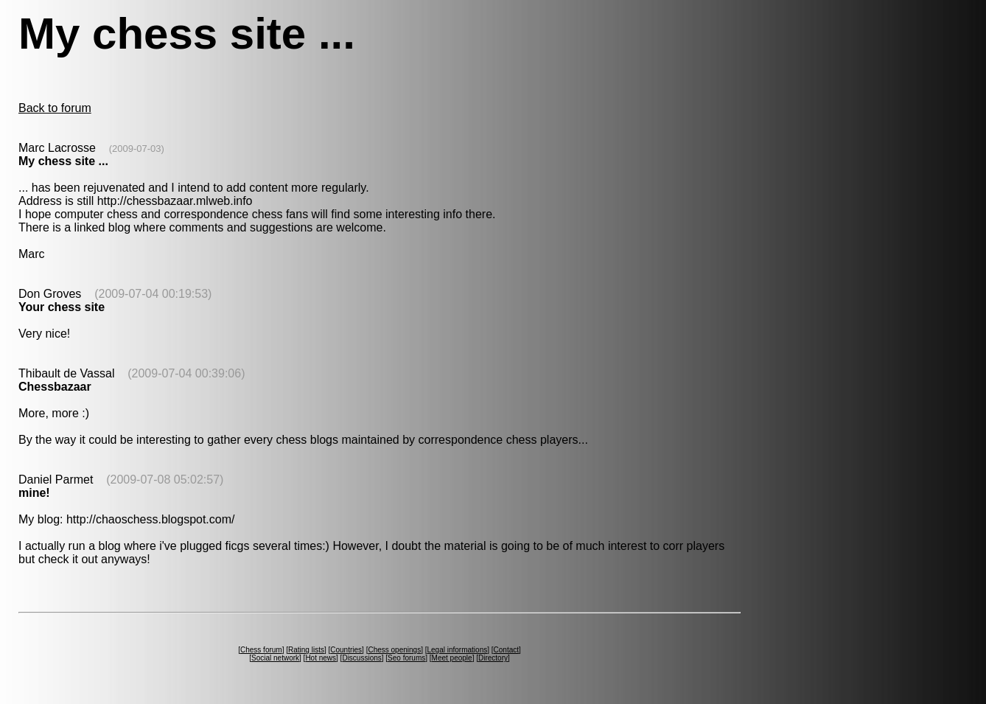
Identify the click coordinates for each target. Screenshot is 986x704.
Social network (275, 658)
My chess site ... (63, 161)
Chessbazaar (54, 386)
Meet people (452, 658)
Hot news (320, 658)
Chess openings (394, 650)
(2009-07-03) (136, 148)
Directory (493, 658)
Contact (506, 650)
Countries (346, 650)
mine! (34, 493)
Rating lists (306, 650)
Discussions (361, 658)
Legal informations (457, 650)
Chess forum (261, 650)
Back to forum (54, 108)
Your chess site (61, 307)
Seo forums (406, 658)
